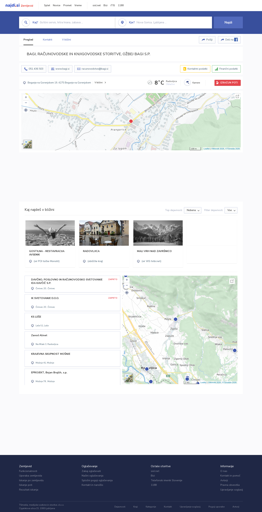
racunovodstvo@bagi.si (95, 69)
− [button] (26, 103)
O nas (223, 471)
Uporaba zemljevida (30, 475)
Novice (56, 5)
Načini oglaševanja (92, 475)
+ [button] (26, 97)
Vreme (78, 5)
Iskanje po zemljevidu (31, 480)
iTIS (112, 5)
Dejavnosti (119, 506)
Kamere (196, 82)
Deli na (231, 39)
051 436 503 (36, 69)
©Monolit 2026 (217, 149)
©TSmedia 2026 (232, 149)
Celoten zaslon (237, 96)
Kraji (135, 506)
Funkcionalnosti (28, 471)
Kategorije (151, 506)
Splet (47, 5)
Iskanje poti (25, 485)
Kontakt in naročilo (92, 485)
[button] (26, 110)
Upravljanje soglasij (231, 489)
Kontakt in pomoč (230, 475)
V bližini (66, 39)
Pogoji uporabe (217, 506)
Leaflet (207, 149)
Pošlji (209, 39)
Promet (67, 5)
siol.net (97, 5)
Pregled (28, 39)
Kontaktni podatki (197, 69)
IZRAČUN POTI (229, 82)
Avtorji (224, 480)
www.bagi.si (62, 69)
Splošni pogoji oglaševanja (97, 480)
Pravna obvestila (230, 485)
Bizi (106, 5)
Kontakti (47, 39)
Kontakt (168, 506)
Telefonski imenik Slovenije (166, 480)
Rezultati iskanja (28, 489)
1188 (121, 5)
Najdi (228, 22)
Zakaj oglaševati (91, 471)
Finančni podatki (228, 69)
